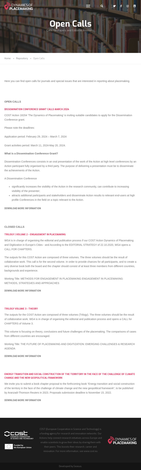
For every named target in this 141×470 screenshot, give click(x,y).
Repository (22, 58)
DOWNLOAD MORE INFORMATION (22, 208)
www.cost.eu (90, 451)
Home (7, 58)
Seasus (78, 466)
